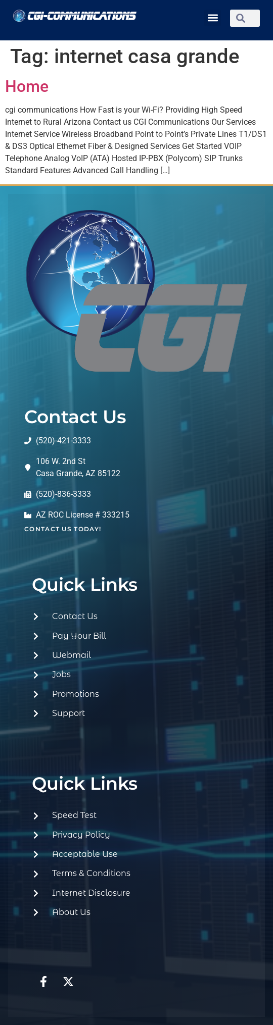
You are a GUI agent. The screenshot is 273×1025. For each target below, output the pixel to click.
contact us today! (62, 529)
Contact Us (75, 416)
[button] (212, 18)
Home (27, 86)
